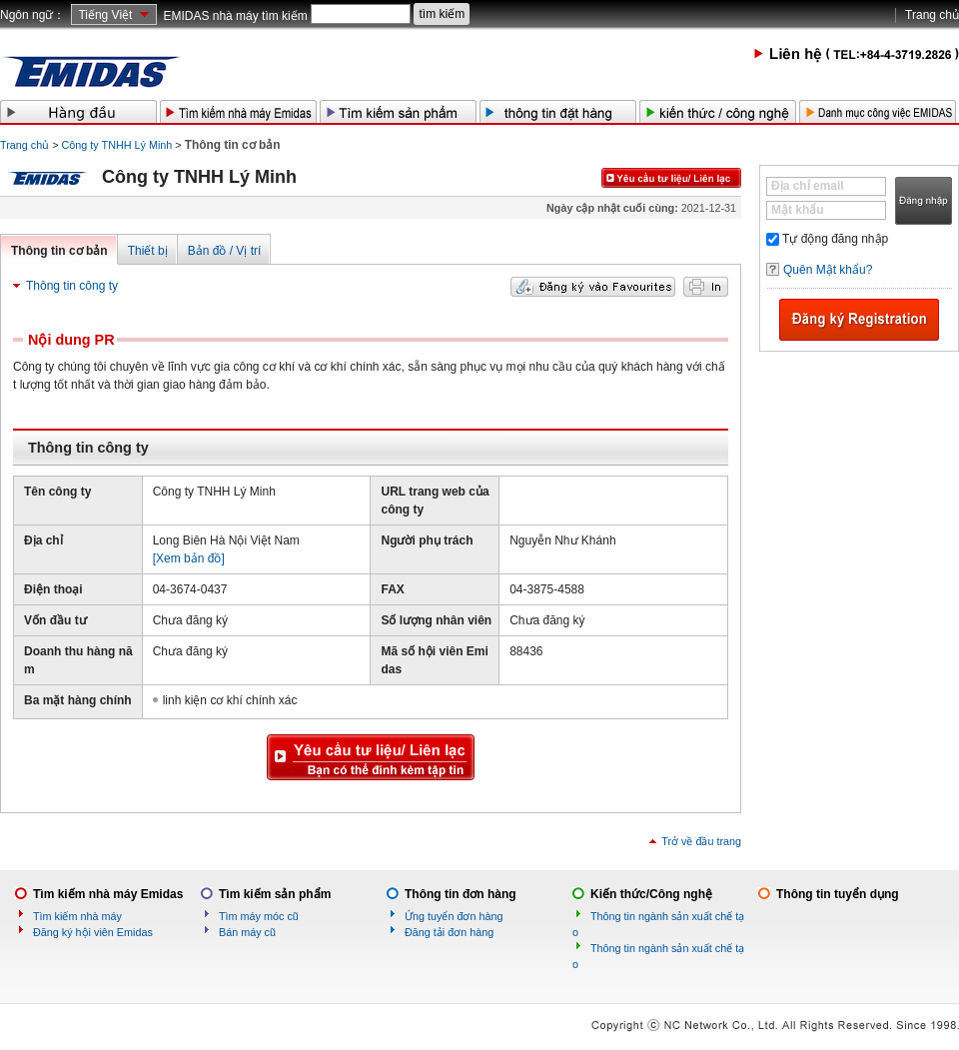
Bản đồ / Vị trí (225, 251)
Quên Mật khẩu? (827, 270)
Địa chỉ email (807, 186)
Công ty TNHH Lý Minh (117, 145)
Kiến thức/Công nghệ (651, 894)
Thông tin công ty (72, 286)
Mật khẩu (797, 210)
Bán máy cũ (247, 932)
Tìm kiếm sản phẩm (275, 894)
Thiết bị (148, 251)
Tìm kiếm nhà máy (77, 916)
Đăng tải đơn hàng (449, 932)
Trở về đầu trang (701, 841)
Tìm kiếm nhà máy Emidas (108, 894)
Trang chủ (932, 15)
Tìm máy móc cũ (259, 916)
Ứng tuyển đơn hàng (453, 916)
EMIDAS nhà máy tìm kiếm (235, 16)
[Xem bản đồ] (189, 558)
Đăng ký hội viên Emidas (93, 932)
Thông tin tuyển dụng (837, 894)
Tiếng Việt (105, 15)
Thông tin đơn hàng (460, 894)
